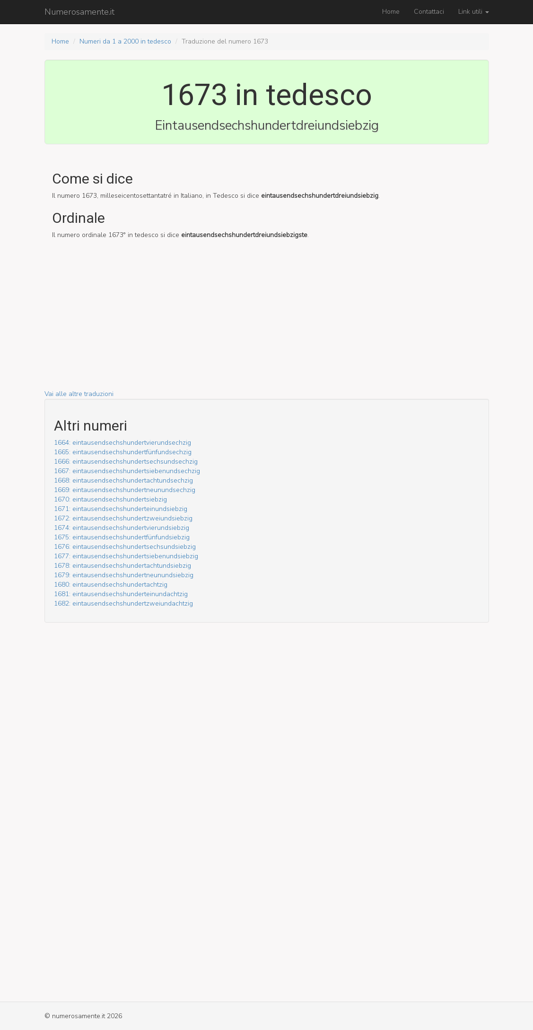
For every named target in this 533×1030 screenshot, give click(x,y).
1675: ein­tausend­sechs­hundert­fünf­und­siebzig (122, 537)
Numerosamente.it (79, 12)
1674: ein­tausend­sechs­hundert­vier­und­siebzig (121, 527)
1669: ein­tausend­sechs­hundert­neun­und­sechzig (124, 489)
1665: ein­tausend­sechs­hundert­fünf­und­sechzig (123, 452)
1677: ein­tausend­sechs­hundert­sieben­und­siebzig (126, 556)
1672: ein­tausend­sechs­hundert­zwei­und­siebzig (123, 518)
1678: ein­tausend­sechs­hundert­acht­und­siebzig (122, 565)
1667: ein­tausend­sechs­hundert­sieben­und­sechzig (127, 471)
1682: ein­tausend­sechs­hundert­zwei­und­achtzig (123, 603)
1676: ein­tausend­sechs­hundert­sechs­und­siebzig (125, 546)
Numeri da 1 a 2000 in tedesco (125, 41)
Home (391, 11)
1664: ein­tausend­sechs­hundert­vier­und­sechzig (122, 442)
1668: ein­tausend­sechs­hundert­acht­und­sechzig (123, 480)
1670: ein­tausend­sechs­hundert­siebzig (110, 499)
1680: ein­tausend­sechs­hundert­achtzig (110, 584)
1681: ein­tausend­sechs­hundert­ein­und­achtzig (121, 594)
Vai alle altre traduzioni (79, 393)
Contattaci (429, 11)
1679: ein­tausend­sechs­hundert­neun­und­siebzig (123, 575)
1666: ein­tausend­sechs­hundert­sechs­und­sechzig (126, 461)
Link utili (473, 11)
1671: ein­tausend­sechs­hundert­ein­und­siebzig (120, 508)
